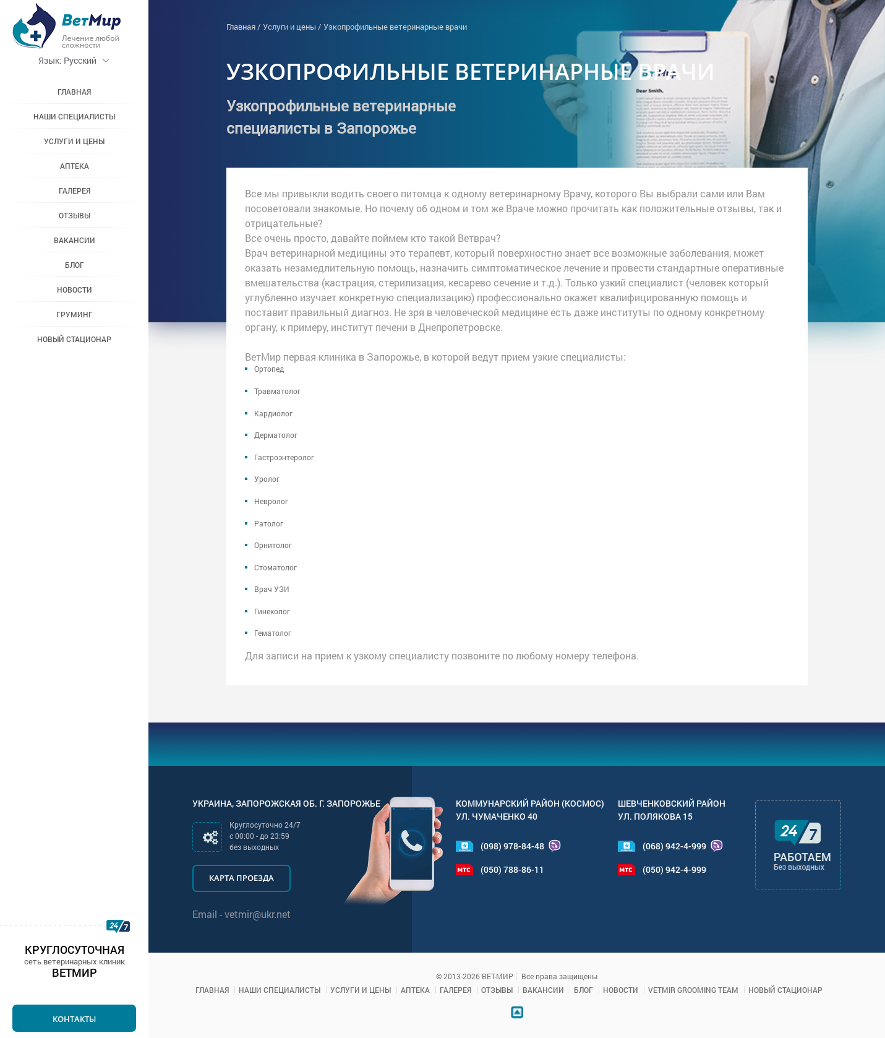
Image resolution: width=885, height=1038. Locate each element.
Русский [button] (74, 60)
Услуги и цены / (292, 26)
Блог (74, 265)
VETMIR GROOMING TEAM (693, 990)
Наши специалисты (74, 116)
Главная (74, 92)
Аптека (74, 166)
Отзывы (74, 215)
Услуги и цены (74, 141)
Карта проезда (241, 877)
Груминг (74, 314)
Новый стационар (74, 339)
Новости (74, 289)
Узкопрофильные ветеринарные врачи (395, 26)
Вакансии (74, 240)
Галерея (74, 190)
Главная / (243, 26)
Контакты (74, 1018)
